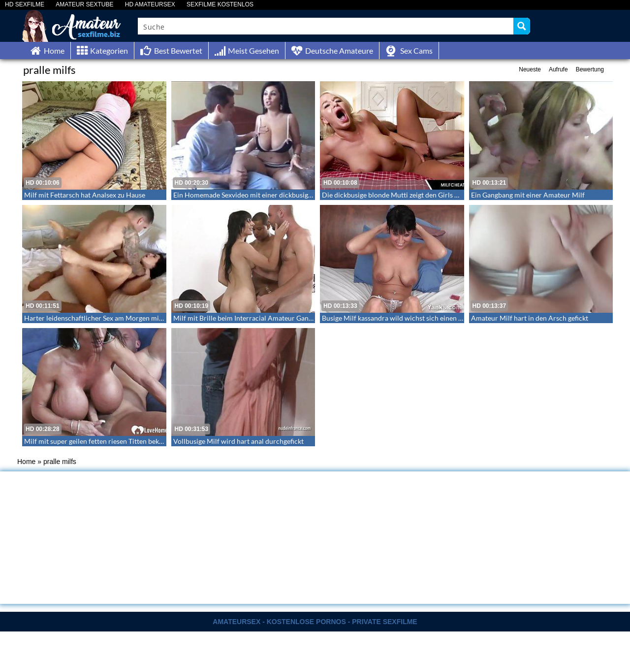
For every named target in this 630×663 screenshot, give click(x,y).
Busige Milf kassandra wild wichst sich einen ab (394, 318)
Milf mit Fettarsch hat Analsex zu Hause (84, 195)
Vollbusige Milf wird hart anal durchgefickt (238, 441)
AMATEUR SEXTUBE (84, 4)
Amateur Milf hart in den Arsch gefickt (529, 318)
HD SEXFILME (24, 4)
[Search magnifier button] (521, 26)
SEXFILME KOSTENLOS (220, 4)
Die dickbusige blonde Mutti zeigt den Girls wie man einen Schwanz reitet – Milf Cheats (454, 195)
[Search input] (326, 26)
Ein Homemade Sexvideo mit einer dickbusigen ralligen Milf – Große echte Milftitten (301, 195)
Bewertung (590, 69)
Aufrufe (558, 69)
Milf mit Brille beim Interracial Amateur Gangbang (250, 318)
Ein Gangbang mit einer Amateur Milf (528, 195)
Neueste (530, 69)
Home (26, 461)
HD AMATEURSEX (150, 4)
